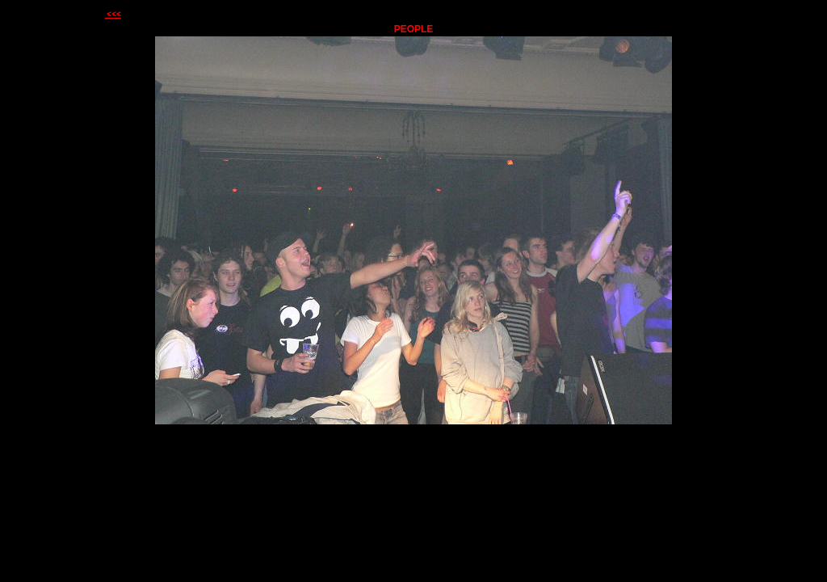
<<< (113, 14)
